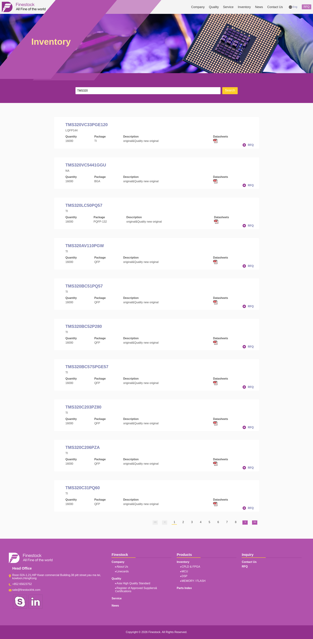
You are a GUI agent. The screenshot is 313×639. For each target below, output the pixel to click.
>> (254, 522)
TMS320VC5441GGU (86, 165)
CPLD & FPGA (191, 566)
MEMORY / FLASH (193, 580)
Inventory (244, 7)
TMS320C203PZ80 (83, 407)
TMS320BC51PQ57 (84, 286)
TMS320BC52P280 (84, 326)
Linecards (122, 571)
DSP (184, 576)
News (259, 7)
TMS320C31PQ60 (83, 487)
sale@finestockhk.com (26, 589)
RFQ (306, 6)
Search (230, 90)
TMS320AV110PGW (85, 245)
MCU (185, 571)
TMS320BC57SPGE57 (87, 366)
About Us (122, 566)
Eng (293, 6)
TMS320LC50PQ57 (84, 205)
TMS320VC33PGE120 (87, 124)
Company (198, 7)
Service (228, 7)
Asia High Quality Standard (133, 583)
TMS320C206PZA (83, 447)
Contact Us (275, 7)
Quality (214, 7)
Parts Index (184, 588)
